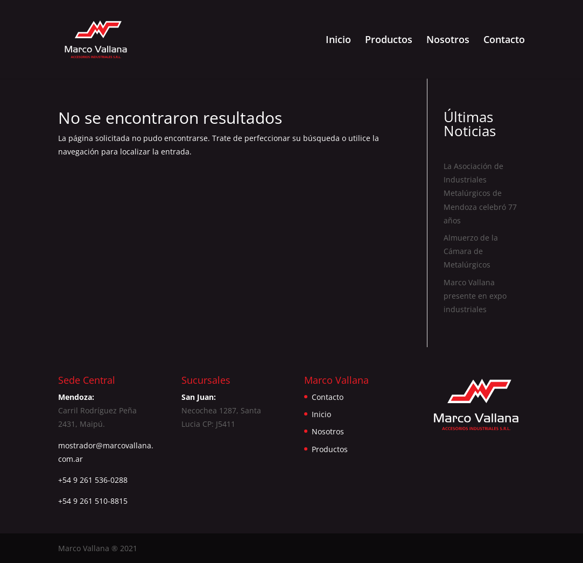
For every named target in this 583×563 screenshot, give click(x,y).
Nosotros (447, 41)
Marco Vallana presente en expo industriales (475, 295)
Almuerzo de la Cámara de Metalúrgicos (471, 251)
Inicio (338, 41)
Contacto (504, 41)
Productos (388, 41)
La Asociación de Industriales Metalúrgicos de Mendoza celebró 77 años (480, 193)
